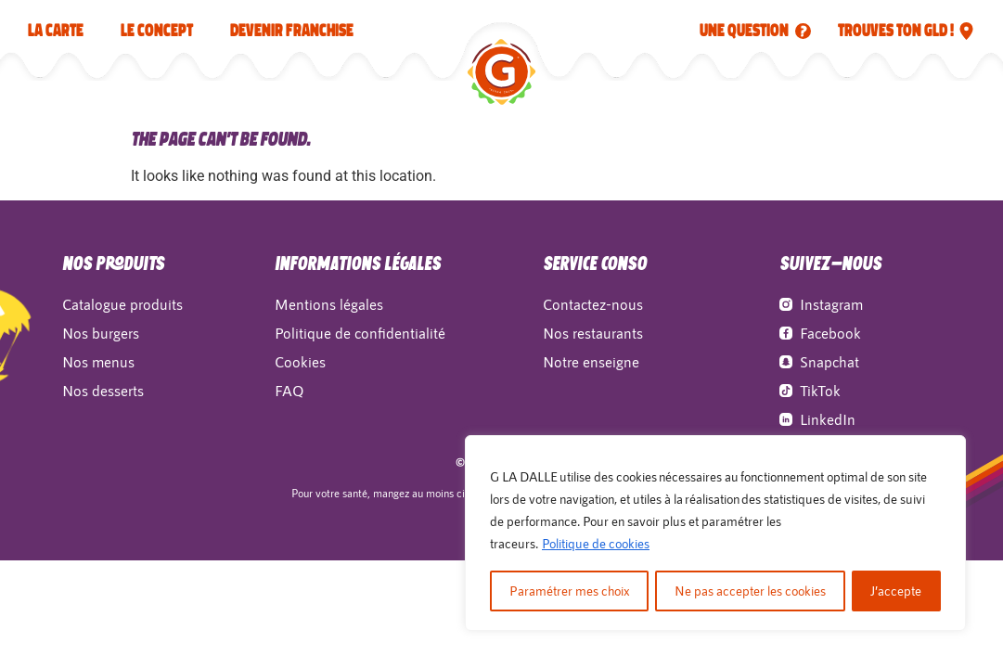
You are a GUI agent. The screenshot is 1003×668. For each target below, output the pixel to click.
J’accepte (896, 590)
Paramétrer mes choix (568, 590)
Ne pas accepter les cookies (750, 590)
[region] (715, 533)
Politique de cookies (595, 544)
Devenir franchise (292, 30)
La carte (56, 30)
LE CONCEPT (157, 30)
